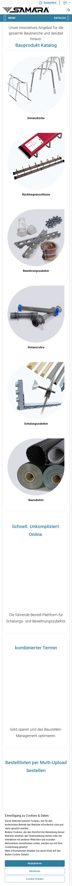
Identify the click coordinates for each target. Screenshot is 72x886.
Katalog (61, 18)
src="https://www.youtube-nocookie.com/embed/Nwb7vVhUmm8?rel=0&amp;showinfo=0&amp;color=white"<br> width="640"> (36, 577)
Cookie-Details (35, 878)
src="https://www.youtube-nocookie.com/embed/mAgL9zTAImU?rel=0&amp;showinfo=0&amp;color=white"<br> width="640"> (36, 690)
